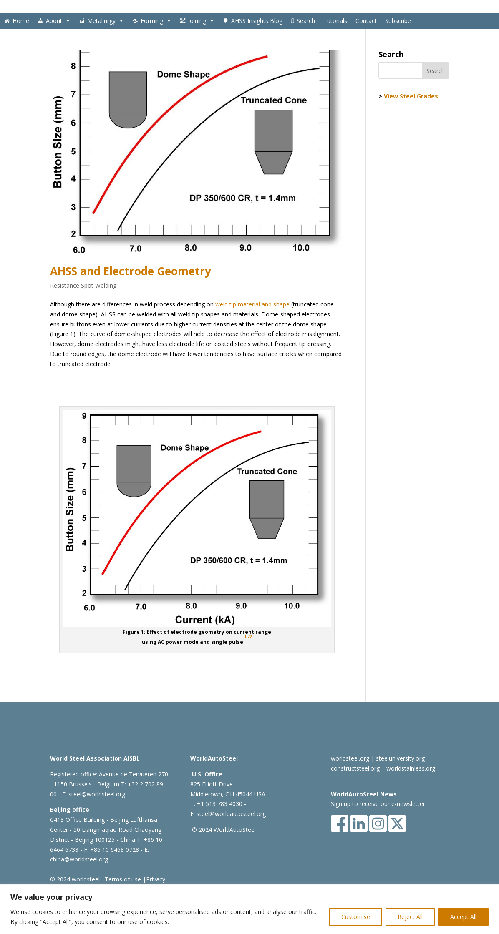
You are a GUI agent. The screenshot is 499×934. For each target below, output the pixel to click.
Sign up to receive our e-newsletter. (378, 804)
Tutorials (335, 21)
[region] (249, 909)
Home (21, 21)
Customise (355, 917)
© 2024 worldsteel (75, 879)
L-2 (248, 637)
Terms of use (123, 879)
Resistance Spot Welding (83, 285)
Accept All (463, 917)
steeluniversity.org (400, 758)
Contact (366, 21)
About (58, 21)
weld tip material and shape (252, 304)
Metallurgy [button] (105, 21)
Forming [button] (156, 21)
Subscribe (398, 21)
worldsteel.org (350, 758)
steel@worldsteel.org (96, 794)
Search (306, 21)
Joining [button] (201, 21)
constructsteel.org (355, 768)
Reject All (410, 917)
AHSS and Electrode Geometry (130, 271)
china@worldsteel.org (79, 859)
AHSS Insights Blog (256, 21)
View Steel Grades (411, 96)
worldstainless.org (410, 768)
